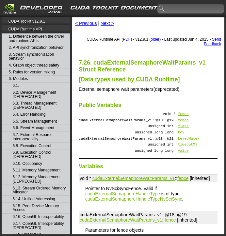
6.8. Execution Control (32, 146)
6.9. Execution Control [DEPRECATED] (32, 154)
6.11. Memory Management (37, 170)
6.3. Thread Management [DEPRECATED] (35, 105)
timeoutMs (187, 150)
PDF (127, 39)
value (183, 157)
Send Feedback (212, 41)
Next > (107, 23)
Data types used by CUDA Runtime (129, 79)
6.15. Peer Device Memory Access (36, 208)
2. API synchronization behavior (36, 48)
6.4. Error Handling (29, 114)
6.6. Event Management (33, 128)
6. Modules (18, 79)
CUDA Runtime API (25, 29)
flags (183, 128)
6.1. (16, 86)
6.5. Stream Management (35, 121)
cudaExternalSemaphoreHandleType (122, 200)
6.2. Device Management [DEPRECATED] (34, 94)
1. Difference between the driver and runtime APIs (36, 38)
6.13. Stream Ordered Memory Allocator (39, 190)
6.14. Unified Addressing (34, 199)
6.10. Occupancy (27, 164)
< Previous (86, 23)
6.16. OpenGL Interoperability (38, 217)
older (155, 39)
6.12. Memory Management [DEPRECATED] (37, 179)
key (181, 135)
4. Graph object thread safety (34, 65)
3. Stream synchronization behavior (31, 56)
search (162, 9)
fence (183, 114)
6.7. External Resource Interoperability (33, 137)
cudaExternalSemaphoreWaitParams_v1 (133, 185)
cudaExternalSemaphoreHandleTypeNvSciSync (133, 205)
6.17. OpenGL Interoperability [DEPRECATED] (38, 226)
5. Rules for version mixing (32, 72)
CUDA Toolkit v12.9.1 (26, 21)
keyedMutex (189, 143)
